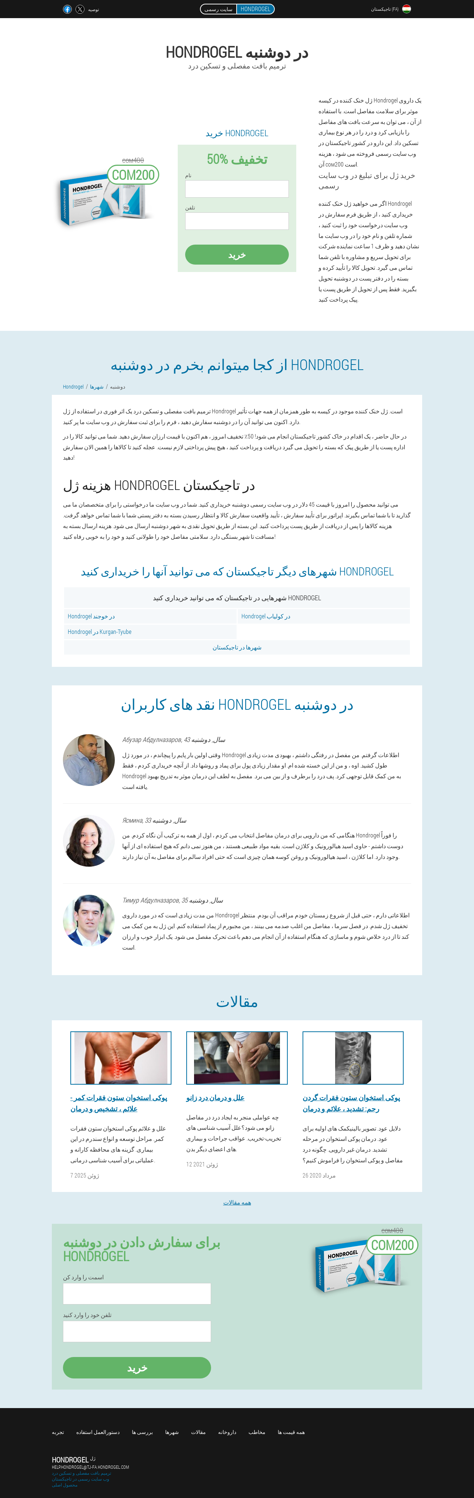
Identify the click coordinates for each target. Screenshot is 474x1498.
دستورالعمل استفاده (98, 1431)
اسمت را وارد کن (83, 1277)
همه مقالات (237, 1202)
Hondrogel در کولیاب (265, 616)
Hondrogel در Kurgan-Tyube (99, 631)
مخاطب (257, 1431)
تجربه (58, 1431)
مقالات (198, 1431)
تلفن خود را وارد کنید (87, 1315)
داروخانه (227, 1431)
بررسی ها (142, 1431)
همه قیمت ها (291, 1431)
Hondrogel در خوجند (91, 616)
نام (188, 175)
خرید (237, 255)
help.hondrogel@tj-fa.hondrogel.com (90, 1467)
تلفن (190, 207)
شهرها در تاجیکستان (237, 647)
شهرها (172, 1431)
